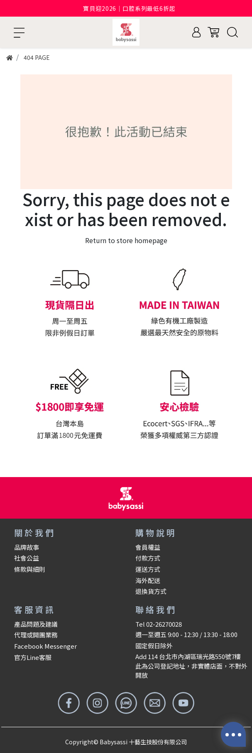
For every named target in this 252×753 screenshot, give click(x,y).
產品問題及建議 (36, 624)
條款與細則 (29, 569)
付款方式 (147, 558)
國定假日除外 (154, 645)
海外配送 (147, 580)
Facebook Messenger (45, 646)
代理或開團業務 (36, 634)
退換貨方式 (150, 591)
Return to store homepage (126, 240)
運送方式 (147, 569)
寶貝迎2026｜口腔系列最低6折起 (129, 8)
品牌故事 (26, 547)
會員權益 (147, 547)
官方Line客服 (32, 657)
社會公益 (26, 558)
